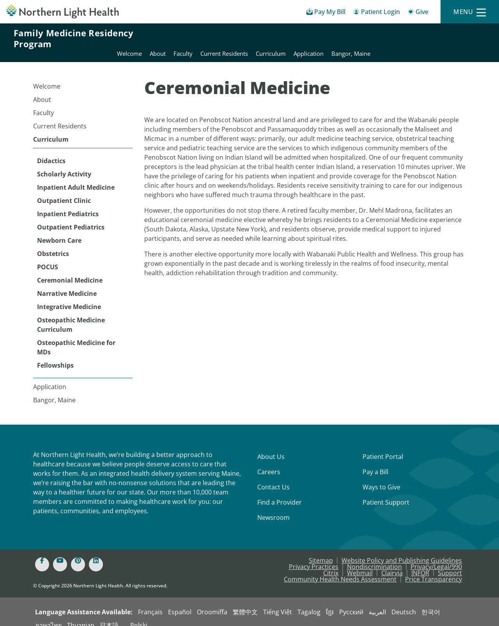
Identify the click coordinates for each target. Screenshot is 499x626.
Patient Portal (383, 447)
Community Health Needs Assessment (340, 570)
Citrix (330, 563)
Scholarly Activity (64, 164)
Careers (268, 462)
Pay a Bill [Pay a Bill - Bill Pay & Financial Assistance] (375, 462)
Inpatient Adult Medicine (76, 178)
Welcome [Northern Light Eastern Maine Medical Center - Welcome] (244, 38)
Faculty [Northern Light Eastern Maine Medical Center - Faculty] (297, 38)
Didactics (51, 151)
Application (49, 377)
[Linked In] (96, 555)
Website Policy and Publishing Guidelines (402, 551)
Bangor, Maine (54, 390)
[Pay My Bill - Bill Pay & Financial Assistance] (325, 13)
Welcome (46, 77)
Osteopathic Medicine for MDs (76, 338)
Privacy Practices (313, 557)
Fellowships (55, 356)
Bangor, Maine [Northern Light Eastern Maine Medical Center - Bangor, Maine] (465, 38)
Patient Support (386, 493)
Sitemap (321, 551)
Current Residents (60, 116)
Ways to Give (381, 477)
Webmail (360, 563)
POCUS (47, 257)
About (42, 90)
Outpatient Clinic (64, 191)
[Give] (418, 13)
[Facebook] (42, 555)
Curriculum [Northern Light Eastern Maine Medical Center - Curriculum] (385, 38)
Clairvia (392, 563)
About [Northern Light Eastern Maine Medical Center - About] (272, 38)
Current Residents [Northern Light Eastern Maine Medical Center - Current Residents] (339, 38)
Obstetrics (53, 244)
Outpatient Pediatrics (70, 217)
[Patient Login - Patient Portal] (376, 13)
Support (450, 563)
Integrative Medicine (69, 297)
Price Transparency (433, 570)
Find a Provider (279, 493)
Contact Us (273, 477)
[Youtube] (60, 555)
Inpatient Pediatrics (68, 204)
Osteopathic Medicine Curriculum (71, 315)
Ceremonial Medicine (70, 271)
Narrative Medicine (67, 284)
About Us (271, 447)
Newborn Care (59, 231)
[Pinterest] (78, 555)
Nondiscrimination (374, 557)
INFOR (420, 563)
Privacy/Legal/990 (436, 557)
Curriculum (51, 130)
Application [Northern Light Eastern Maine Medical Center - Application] (423, 38)
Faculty (43, 103)
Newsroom (273, 508)
